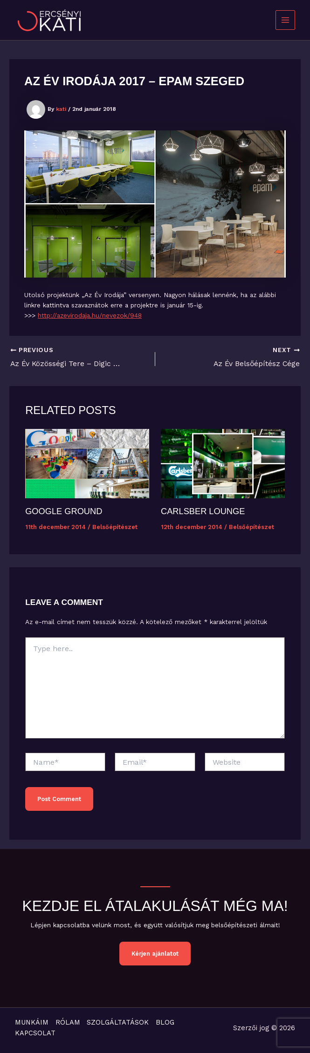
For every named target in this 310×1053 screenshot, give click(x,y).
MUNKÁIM (31, 1022)
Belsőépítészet (115, 526)
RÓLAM (68, 1022)
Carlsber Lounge (203, 511)
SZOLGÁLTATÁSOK (119, 1022)
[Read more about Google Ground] (87, 463)
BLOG (167, 1022)
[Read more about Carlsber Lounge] (223, 463)
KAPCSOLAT (35, 1033)
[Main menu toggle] (286, 20)
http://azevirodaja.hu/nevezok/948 (90, 315)
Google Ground (63, 511)
